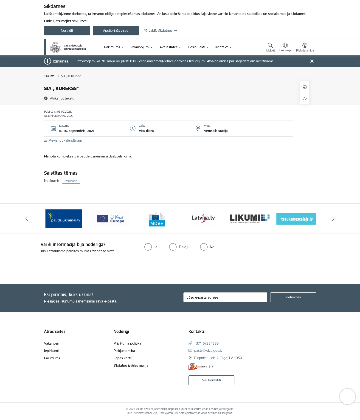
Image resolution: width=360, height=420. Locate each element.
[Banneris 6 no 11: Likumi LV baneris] (296, 218)
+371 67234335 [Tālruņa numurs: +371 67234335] (206, 343)
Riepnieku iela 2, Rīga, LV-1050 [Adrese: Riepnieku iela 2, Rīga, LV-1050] (218, 358)
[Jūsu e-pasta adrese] (225, 297)
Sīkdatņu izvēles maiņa (131, 365)
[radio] (150, 247)
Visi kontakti (211, 380)
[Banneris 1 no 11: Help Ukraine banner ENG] (63, 218)
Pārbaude (71, 181)
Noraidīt (67, 30)
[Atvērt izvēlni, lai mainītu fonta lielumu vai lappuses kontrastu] (305, 48)
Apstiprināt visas (115, 30)
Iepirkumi (51, 351)
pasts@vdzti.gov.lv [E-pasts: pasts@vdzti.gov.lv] (208, 350)
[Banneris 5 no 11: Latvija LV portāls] (249, 218)
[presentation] (38, 267)
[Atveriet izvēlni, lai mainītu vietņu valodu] (285, 48)
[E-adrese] (197, 366)
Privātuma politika (127, 343)
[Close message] (311, 61)
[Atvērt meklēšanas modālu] (270, 48)
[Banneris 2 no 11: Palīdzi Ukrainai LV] (110, 218)
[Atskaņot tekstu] (62, 98)
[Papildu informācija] (211, 366)
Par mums (52, 358)
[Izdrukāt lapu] (304, 87)
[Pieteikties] (293, 297)
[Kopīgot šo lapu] (304, 98)
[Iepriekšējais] (27, 218)
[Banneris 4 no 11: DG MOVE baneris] (203, 218)
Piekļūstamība (124, 351)
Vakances (51, 343)
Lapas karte (123, 358)
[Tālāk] (334, 218)
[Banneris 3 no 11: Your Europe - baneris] (157, 218)
